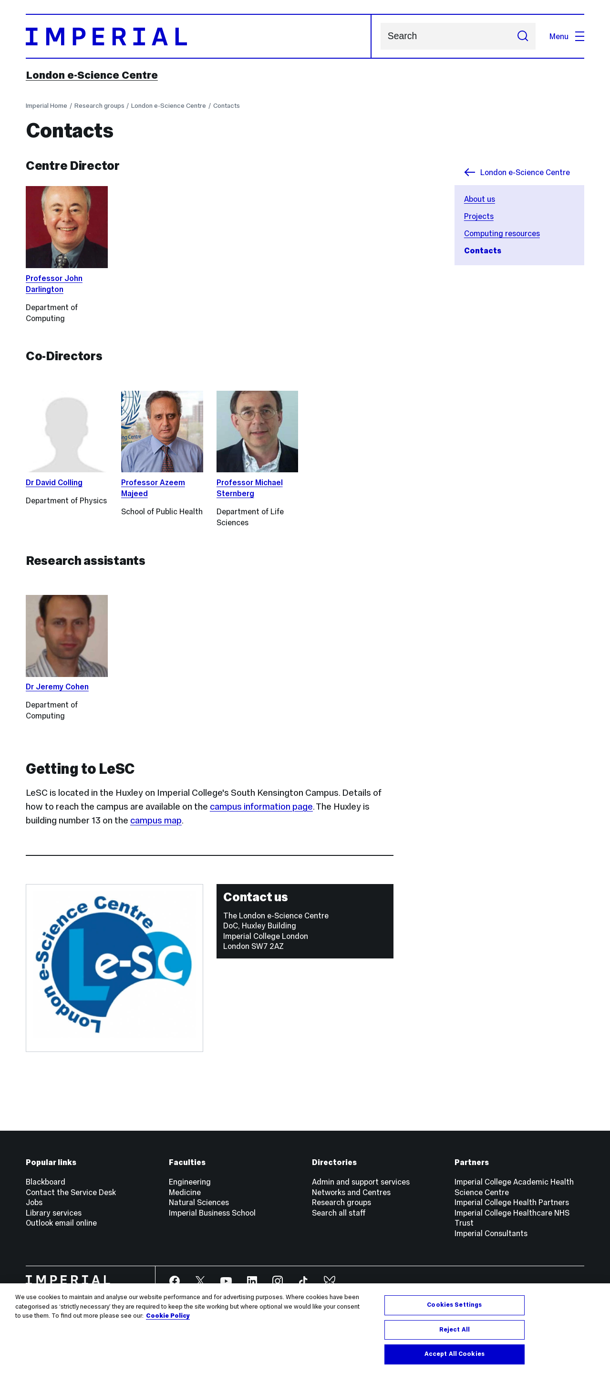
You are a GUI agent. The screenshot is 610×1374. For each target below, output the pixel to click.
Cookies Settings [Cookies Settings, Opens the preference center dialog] (454, 1305)
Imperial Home (46, 106)
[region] (305, 1328)
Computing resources (502, 233)
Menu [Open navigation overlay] (566, 36)
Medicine (185, 1192)
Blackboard (45, 1182)
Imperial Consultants (491, 1233)
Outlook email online (61, 1223)
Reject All (454, 1329)
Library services (54, 1213)
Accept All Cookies (454, 1354)
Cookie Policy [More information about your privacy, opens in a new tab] (168, 1316)
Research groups (99, 106)
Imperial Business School (212, 1213)
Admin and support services (361, 1182)
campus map (156, 820)
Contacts (226, 106)
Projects (479, 216)
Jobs (34, 1202)
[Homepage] (199, 36)
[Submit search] (522, 36)
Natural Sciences (199, 1202)
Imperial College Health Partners (512, 1202)
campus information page (261, 806)
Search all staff (339, 1213)
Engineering (190, 1182)
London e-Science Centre (92, 75)
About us (479, 199)
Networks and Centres (351, 1192)
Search (380, 36)
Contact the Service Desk (71, 1192)
